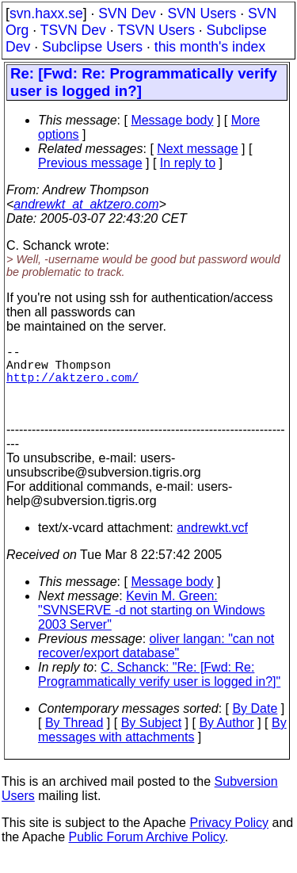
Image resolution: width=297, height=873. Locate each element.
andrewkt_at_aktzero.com (85, 204)
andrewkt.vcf (212, 543)
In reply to (187, 163)
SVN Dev (126, 13)
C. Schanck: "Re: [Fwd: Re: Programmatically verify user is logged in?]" (159, 690)
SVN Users (201, 13)
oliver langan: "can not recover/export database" (156, 662)
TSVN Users (156, 30)
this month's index (209, 47)
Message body (172, 120)
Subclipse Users (92, 47)
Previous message (90, 163)
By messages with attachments (162, 746)
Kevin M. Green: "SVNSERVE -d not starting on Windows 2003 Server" (151, 626)
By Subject (151, 738)
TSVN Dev (73, 30)
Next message (197, 148)
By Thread (74, 738)
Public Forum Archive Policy (147, 853)
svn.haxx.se (46, 13)
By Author (226, 738)
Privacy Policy (228, 838)
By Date (254, 724)
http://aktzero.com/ (72, 386)
